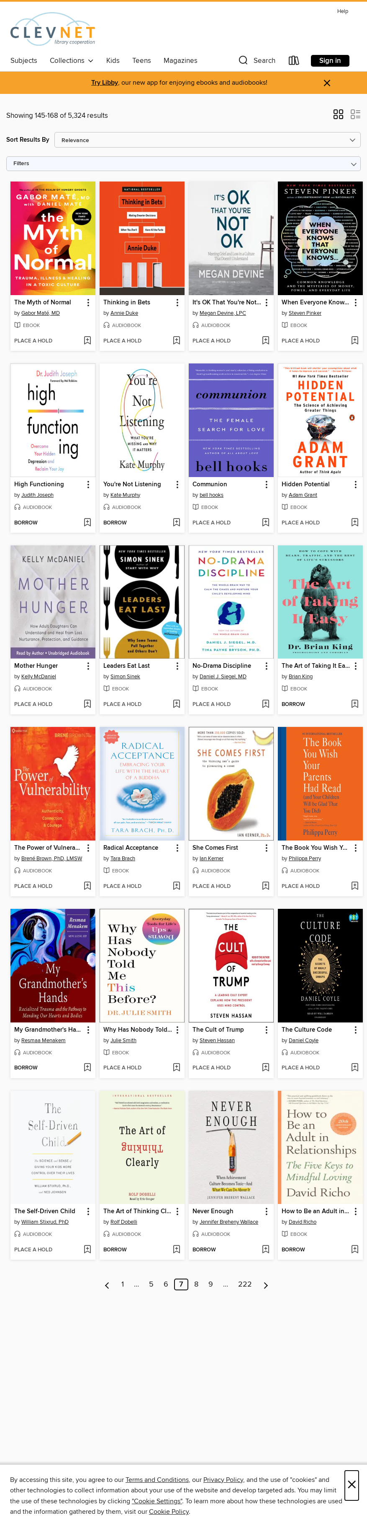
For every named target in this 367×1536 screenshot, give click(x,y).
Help (342, 11)
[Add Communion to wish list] (265, 523)
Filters (21, 163)
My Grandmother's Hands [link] (49, 1030)
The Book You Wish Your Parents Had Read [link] (316, 848)
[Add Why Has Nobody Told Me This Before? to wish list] (176, 1068)
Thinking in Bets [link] (126, 302)
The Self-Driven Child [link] (44, 1211)
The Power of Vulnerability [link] (49, 848)
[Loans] (294, 62)
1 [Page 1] (122, 1284)
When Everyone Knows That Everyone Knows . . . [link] (316, 302)
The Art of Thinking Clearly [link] (138, 1211)
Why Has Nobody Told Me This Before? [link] (138, 1030)
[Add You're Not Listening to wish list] (176, 523)
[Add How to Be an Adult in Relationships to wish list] (354, 1250)
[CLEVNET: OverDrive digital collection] (52, 29)
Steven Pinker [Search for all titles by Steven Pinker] (305, 313)
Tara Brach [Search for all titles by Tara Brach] (122, 858)
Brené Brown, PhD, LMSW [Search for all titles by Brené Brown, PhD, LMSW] (51, 858)
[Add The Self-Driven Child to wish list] (87, 1250)
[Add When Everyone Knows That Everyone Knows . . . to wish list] (354, 341)
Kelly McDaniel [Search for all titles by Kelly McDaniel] (38, 676)
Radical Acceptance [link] (130, 848)
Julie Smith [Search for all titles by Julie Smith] (123, 1040)
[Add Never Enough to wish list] (265, 1250)
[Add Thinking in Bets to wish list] (176, 341)
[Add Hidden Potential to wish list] (354, 523)
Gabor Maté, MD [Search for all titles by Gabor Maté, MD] (40, 313)
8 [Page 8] (196, 1284)
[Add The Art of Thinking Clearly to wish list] (176, 1250)
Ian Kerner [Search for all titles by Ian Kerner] (211, 858)
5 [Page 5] (151, 1284)
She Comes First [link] (215, 848)
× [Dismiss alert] (327, 83)
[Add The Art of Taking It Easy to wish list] (354, 704)
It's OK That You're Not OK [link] (227, 302)
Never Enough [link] (213, 1211)
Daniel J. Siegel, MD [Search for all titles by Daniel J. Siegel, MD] (223, 676)
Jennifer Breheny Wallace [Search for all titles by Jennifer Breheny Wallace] (229, 1222)
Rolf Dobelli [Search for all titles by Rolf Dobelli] (123, 1222)
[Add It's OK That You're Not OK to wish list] (265, 341)
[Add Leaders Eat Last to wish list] (176, 704)
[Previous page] (107, 1284)
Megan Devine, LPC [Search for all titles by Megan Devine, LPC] (223, 313)
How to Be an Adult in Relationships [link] (316, 1211)
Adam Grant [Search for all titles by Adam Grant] (303, 495)
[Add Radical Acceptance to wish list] (176, 886)
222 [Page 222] (245, 1284)
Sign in (330, 60)
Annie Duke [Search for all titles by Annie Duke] (124, 313)
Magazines (181, 60)
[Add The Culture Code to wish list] (354, 1068)
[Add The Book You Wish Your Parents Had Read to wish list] (354, 886)
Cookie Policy (169, 1511)
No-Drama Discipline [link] (221, 666)
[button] (256, 62)
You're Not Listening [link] (132, 484)
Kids (113, 60)
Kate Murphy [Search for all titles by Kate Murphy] (125, 495)
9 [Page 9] (210, 1284)
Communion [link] (209, 484)
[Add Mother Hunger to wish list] (87, 704)
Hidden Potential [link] (306, 484)
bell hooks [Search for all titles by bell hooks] (211, 495)
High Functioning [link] (39, 484)
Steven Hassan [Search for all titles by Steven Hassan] (217, 1040)
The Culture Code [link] (307, 1030)
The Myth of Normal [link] (42, 302)
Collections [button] (72, 60)
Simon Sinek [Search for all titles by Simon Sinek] (125, 676)
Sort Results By (27, 140)
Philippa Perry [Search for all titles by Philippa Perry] (305, 858)
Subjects (23, 60)
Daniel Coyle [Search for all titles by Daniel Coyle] (303, 1040)
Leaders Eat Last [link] (126, 666)
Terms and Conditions (157, 1480)
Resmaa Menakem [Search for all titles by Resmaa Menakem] (43, 1040)
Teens (141, 60)
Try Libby (104, 82)
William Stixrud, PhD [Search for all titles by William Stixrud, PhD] (45, 1222)
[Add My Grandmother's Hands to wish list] (87, 1068)
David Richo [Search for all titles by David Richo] (302, 1222)
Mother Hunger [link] (36, 666)
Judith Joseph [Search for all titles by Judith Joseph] (37, 495)
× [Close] (351, 1485)
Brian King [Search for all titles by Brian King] (301, 676)
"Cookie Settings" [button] (157, 1501)
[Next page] (266, 1284)
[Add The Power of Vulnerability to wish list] (87, 886)
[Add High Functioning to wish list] (87, 523)
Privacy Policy (223, 1480)
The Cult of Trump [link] (218, 1030)
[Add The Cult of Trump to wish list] (265, 1068)
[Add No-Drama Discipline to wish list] (265, 704)
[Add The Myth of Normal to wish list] (87, 341)
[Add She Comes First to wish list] (265, 886)
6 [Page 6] (166, 1284)
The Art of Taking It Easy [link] (316, 666)
